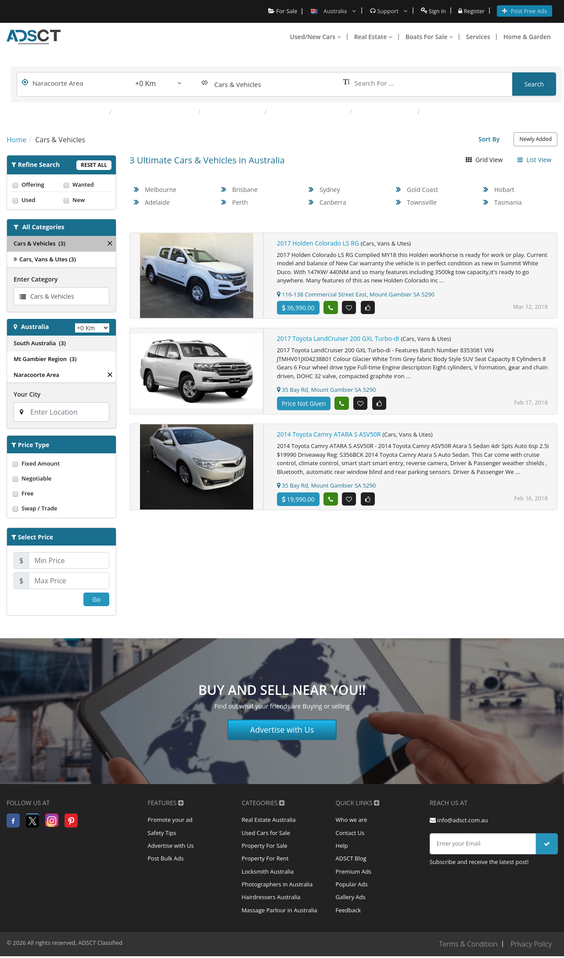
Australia (35, 326)
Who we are (351, 820)
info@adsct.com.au (459, 820)
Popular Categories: (69, 112)
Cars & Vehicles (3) (39, 243)
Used (36, 200)
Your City (27, 394)
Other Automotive (385, 112)
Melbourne (160, 189)
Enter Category (35, 279)
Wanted (87, 184)
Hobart (504, 189)
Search (534, 84)
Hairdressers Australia (270, 899)
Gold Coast (422, 189)
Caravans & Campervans (155, 112)
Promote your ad (169, 820)
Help (342, 846)
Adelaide (157, 202)
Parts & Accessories (455, 112)
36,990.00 (298, 308)
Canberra (333, 202)
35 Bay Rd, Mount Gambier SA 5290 (326, 390)
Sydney (330, 189)
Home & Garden (527, 37)
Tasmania (508, 202)
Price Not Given (304, 403)
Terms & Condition (467, 946)
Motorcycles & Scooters (309, 112)
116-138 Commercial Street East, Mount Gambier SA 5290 (356, 294)
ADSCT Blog (351, 860)
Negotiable (61, 478)
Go (96, 599)
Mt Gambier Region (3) (45, 359)
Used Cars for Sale (265, 833)
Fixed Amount (61, 463)
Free (61, 493)
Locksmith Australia (267, 873)
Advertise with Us (282, 729)
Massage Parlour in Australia (279, 912)
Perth (240, 202)
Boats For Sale (429, 37)
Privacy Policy (531, 946)
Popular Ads (352, 886)
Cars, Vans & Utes (233, 112)
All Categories (43, 227)
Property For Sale (264, 846)
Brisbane (245, 189)
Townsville (422, 202)
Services (478, 37)
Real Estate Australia (268, 820)
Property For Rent (264, 860)
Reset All (94, 165)
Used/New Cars (315, 37)
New (87, 200)
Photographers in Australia (277, 886)
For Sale (281, 11)
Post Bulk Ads (165, 860)
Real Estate (373, 37)
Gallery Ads (351, 899)
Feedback (348, 912)
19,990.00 (298, 499)
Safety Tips (161, 833)
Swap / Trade (61, 508)
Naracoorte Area (36, 375)
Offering (36, 184)
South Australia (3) (40, 343)
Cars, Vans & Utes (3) (45, 259)
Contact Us (350, 833)
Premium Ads (354, 873)
